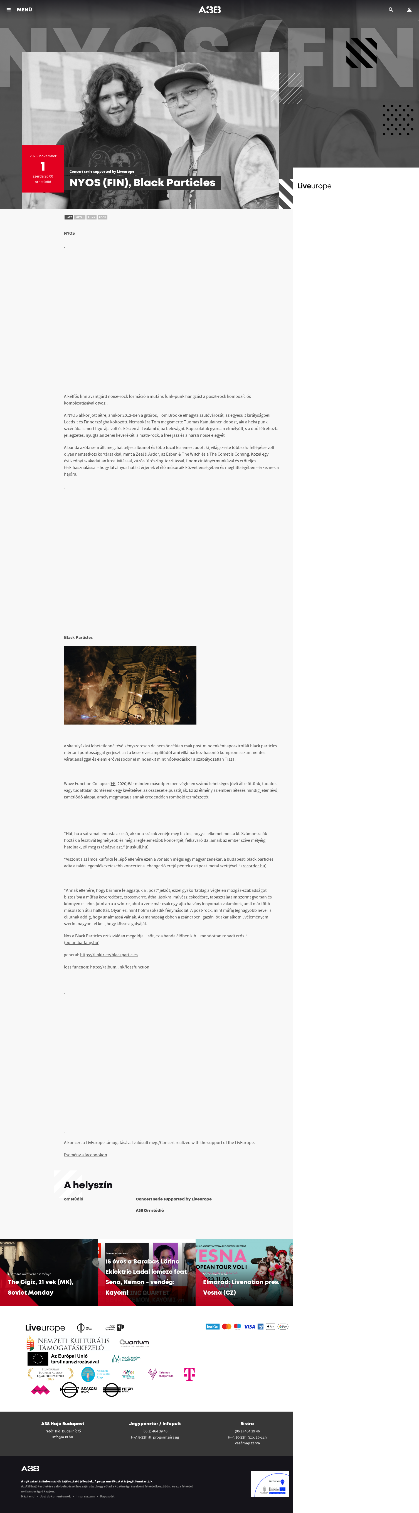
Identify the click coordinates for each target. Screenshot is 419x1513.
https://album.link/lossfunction (119, 967)
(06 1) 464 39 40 (154, 1431)
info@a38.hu (62, 1436)
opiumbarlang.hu (81, 942)
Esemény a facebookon (85, 1154)
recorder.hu (254, 865)
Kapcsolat (107, 1496)
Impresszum (86, 1496)
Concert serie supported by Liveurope (102, 171)
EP (113, 783)
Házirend (27, 1496)
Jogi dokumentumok (55, 1496)
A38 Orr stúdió (150, 1210)
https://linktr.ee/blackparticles (109, 954)
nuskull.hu (137, 847)
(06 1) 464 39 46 (247, 1431)
